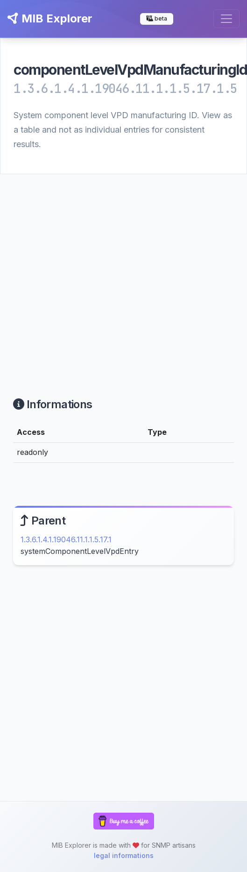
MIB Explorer (49, 18)
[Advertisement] (95, 274)
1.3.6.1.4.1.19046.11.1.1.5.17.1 (66, 539)
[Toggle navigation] (226, 18)
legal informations (124, 855)
